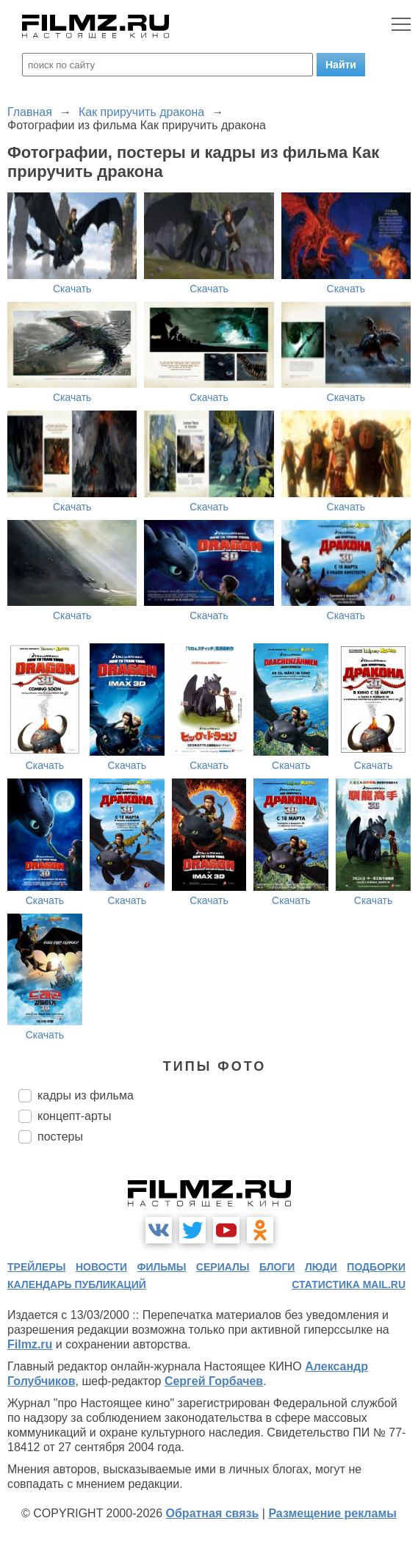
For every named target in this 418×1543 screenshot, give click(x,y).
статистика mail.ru (349, 1284)
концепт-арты (74, 1116)
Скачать (72, 288)
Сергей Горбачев (214, 1381)
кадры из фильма (85, 1095)
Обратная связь (212, 1513)
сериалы (223, 1267)
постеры (60, 1136)
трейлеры (36, 1267)
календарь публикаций (76, 1284)
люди (321, 1267)
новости (101, 1267)
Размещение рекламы (332, 1513)
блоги (277, 1267)
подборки (376, 1267)
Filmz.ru (29, 1344)
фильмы (161, 1267)
